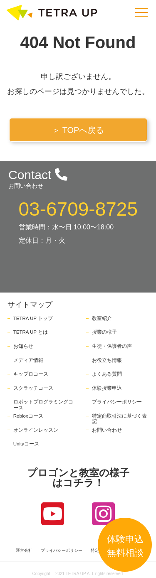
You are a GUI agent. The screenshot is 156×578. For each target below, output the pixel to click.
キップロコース (30, 373)
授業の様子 (104, 332)
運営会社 (24, 550)
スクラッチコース (33, 388)
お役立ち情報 (107, 360)
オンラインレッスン (35, 430)
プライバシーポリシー (117, 401)
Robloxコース (28, 415)
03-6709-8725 (78, 209)
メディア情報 (28, 360)
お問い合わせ (107, 430)
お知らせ (23, 346)
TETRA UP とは (30, 332)
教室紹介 (102, 318)
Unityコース (26, 443)
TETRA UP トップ (33, 318)
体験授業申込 (107, 388)
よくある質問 (107, 373)
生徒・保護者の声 (112, 346)
